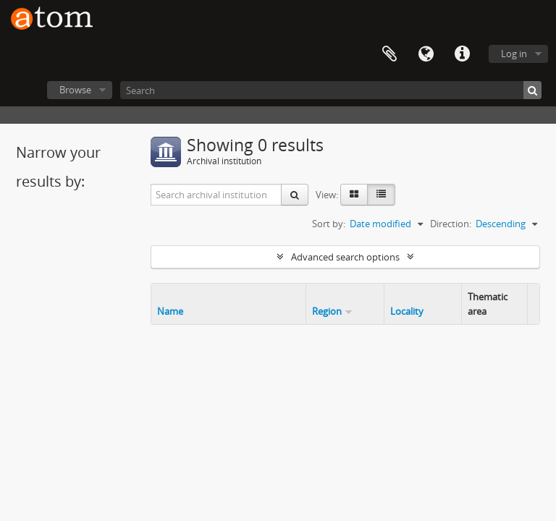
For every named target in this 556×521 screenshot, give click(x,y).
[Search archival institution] (216, 195)
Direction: (450, 223)
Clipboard (389, 54)
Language (426, 54)
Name (170, 311)
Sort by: (328, 223)
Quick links (462, 54)
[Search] (331, 90)
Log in (514, 53)
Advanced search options (345, 256)
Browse (75, 89)
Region (327, 311)
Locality (407, 311)
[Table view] (381, 195)
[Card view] (354, 195)
